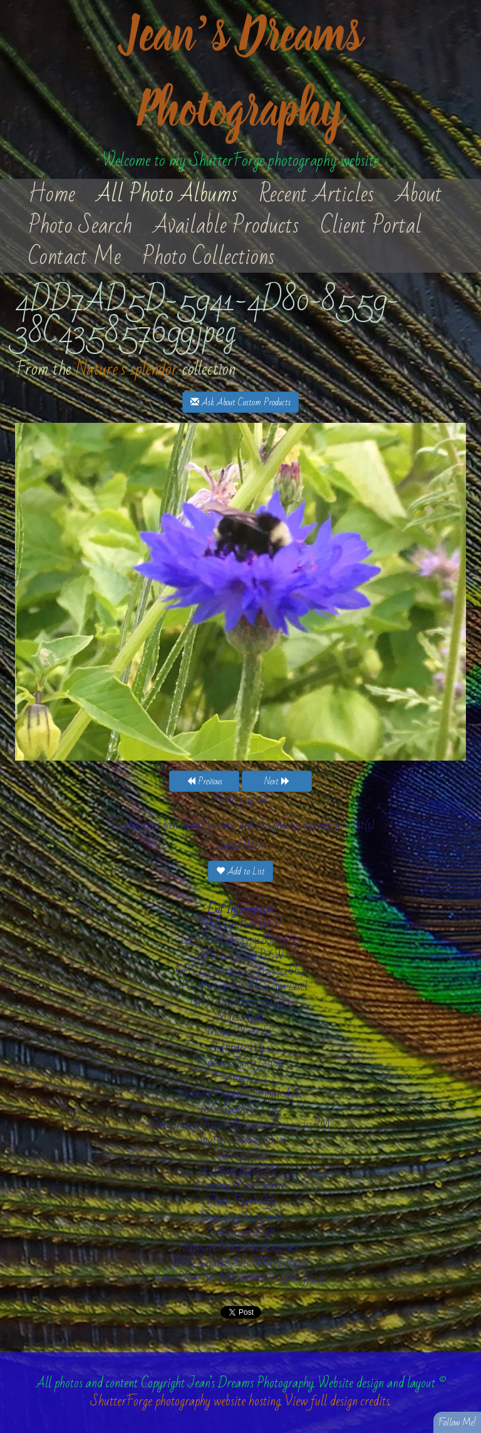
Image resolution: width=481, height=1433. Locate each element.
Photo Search (80, 225)
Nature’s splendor (127, 369)
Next (277, 781)
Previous (204, 781)
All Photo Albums (167, 194)
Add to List (240, 871)
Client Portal (371, 225)
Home (51, 194)
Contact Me (74, 257)
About (419, 194)
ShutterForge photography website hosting (185, 1401)
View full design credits (337, 1401)
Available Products (226, 225)
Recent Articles (317, 194)
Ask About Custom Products (240, 402)
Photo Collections (208, 257)
